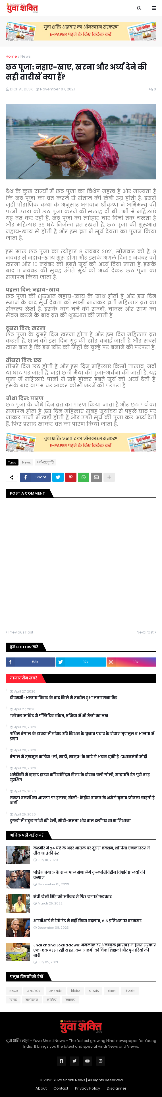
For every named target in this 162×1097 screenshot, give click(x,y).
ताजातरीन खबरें (23, 678)
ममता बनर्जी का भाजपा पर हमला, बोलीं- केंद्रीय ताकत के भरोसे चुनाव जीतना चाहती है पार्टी (82, 801)
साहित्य (52, 999)
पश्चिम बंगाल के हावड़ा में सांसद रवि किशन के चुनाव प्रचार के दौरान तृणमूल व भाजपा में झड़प (82, 736)
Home (11, 56)
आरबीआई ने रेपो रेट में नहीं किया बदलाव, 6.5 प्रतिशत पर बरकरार (87, 921)
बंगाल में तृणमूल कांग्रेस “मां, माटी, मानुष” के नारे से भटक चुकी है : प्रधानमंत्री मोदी (78, 757)
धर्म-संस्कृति (45, 462)
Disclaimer (116, 1088)
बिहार (13, 999)
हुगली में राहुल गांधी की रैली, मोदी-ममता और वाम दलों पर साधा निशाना (70, 820)
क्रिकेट (75, 991)
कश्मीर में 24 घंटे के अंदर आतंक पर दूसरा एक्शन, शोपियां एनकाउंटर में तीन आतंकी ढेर (91, 851)
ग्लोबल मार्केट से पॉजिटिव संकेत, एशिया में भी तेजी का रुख (59, 715)
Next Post (145, 632)
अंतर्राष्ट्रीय (34, 991)
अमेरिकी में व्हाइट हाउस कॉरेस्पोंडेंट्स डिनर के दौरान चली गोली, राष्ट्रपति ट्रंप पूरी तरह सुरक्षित (80, 777)
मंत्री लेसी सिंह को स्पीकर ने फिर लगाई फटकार (72, 896)
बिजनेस (129, 991)
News (25, 56)
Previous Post (21, 632)
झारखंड (94, 991)
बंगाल (111, 991)
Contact (60, 1088)
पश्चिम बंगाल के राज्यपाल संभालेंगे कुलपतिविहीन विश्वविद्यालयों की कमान (89, 875)
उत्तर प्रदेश (55, 991)
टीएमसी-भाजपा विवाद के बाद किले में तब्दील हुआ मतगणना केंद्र (63, 698)
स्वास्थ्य (70, 999)
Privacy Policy (87, 1088)
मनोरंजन (32, 999)
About (41, 1088)
